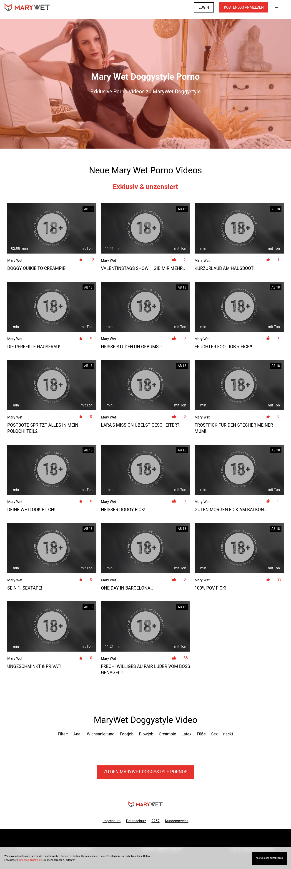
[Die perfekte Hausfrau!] (51, 307)
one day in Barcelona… (127, 588)
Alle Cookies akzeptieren (269, 858)
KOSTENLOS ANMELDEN (244, 7)
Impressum (111, 821)
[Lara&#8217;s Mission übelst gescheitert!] (145, 385)
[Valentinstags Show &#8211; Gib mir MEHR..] (145, 228)
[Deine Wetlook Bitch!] (51, 470)
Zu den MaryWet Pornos (145, 771)
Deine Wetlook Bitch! (31, 509)
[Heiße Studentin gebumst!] (145, 307)
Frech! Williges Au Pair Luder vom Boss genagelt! (145, 669)
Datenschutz (136, 821)
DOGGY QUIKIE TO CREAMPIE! (36, 268)
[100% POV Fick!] (239, 548)
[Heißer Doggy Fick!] (145, 470)
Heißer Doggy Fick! (123, 509)
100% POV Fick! (210, 588)
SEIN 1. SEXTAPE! (24, 588)
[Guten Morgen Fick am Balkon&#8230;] (239, 470)
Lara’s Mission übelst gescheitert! (141, 425)
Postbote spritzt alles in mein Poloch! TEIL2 (42, 428)
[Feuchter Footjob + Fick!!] (239, 307)
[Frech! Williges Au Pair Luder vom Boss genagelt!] (145, 626)
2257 (155, 821)
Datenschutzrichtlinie (30, 860)
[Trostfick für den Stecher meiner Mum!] (239, 385)
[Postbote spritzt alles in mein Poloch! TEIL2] (51, 385)
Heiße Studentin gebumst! (131, 346)
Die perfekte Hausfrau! (33, 346)
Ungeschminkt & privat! (34, 666)
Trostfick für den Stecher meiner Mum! (234, 428)
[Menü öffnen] (276, 7)
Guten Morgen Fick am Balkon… (231, 509)
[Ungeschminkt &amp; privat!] (51, 626)
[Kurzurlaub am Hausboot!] (239, 228)
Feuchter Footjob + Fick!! (223, 346)
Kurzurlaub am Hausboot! (225, 268)
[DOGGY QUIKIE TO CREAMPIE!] (51, 228)
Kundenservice (176, 821)
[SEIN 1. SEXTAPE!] (51, 548)
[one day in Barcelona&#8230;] (145, 548)
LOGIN (204, 7)
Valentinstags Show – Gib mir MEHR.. (143, 268)
